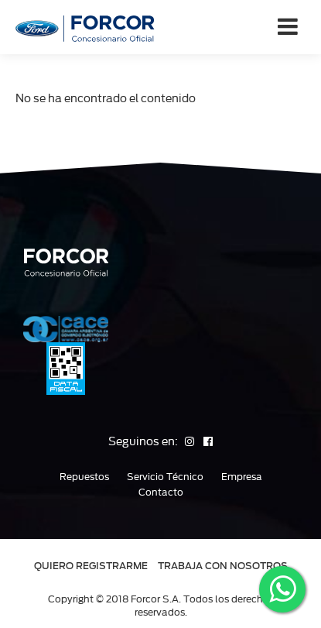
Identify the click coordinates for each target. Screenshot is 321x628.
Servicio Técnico (165, 477)
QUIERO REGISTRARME (91, 565)
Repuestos (84, 477)
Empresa (241, 477)
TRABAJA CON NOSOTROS (223, 565)
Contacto (160, 492)
